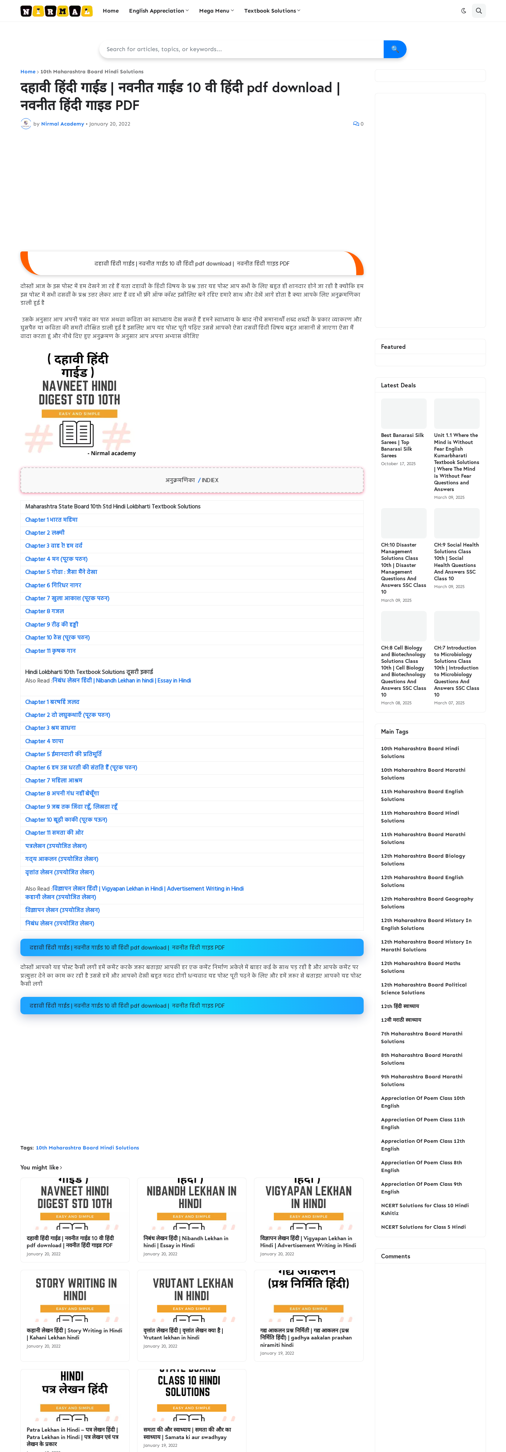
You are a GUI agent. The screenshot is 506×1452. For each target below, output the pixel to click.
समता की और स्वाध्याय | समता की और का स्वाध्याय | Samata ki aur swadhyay (187, 1433)
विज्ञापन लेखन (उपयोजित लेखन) (62, 910)
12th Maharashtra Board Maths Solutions (420, 967)
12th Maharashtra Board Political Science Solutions (424, 989)
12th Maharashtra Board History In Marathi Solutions (426, 946)
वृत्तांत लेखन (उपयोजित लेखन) (59, 873)
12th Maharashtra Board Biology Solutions (423, 860)
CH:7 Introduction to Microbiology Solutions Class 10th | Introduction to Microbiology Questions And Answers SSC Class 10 (456, 671)
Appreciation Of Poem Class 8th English (421, 1166)
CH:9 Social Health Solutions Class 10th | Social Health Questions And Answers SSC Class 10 (456, 561)
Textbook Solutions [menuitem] (270, 10)
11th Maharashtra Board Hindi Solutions (420, 817)
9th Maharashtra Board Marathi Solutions (422, 1081)
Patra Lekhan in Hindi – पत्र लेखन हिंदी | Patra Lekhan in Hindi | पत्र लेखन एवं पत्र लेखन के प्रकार (72, 1437)
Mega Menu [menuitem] (214, 10)
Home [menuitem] (111, 10)
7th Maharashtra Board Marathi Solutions (422, 1038)
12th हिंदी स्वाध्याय (400, 1006)
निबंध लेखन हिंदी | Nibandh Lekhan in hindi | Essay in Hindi (121, 681)
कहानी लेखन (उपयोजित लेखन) (60, 897)
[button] (464, 11)
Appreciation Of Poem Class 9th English (421, 1188)
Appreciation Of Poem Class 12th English (423, 1145)
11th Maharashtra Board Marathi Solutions (423, 838)
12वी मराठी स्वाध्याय (401, 1020)
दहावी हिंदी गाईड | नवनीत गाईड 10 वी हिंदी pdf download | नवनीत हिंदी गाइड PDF (70, 1242)
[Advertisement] (192, 190)
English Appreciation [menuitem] (156, 10)
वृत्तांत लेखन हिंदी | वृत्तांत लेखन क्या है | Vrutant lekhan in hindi (183, 1334)
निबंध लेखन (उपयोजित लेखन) (59, 924)
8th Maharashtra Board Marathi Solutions (422, 1059)
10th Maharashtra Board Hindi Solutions (91, 71)
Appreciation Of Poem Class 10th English (423, 1102)
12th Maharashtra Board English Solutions (422, 881)
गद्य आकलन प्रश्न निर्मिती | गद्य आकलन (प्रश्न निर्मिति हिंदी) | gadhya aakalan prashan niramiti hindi (306, 1337)
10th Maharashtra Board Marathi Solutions (423, 774)
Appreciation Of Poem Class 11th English (423, 1123)
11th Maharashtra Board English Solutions (422, 795)
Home (28, 71)
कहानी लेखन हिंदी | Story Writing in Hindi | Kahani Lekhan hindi (74, 1334)
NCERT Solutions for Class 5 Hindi (423, 1227)
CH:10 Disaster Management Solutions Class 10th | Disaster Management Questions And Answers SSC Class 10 (403, 568)
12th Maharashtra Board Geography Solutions (427, 903)
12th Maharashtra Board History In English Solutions (426, 924)
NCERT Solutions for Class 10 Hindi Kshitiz (425, 1209)
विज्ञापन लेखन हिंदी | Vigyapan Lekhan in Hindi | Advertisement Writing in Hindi (148, 889)
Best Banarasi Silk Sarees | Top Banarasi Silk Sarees (402, 445)
